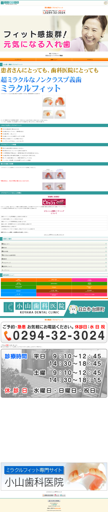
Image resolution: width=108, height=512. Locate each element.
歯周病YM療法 (89, 283)
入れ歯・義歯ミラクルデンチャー (54, 291)
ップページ (5, 270)
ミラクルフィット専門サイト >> (54, 491)
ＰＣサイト (90, 59)
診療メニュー (54, 59)
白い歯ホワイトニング (18, 294)
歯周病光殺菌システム (18, 287)
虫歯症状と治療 (18, 280)
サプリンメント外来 (89, 294)
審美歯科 (18, 291)
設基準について (7, 266)
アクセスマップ (106, 3)
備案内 (4, 259)
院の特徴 (5, 251)
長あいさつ (5, 244)
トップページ (18, 59)
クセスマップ (6, 262)
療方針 (4, 247)
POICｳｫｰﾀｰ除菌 (89, 287)
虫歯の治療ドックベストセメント (54, 280)
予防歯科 (54, 287)
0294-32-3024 (58, 508)
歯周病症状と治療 (18, 283)
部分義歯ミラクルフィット (89, 291)
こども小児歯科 (89, 280)
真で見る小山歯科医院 (8, 255)
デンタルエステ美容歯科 (54, 294)
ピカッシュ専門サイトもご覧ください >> (54, 234)
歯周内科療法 (54, 283)
